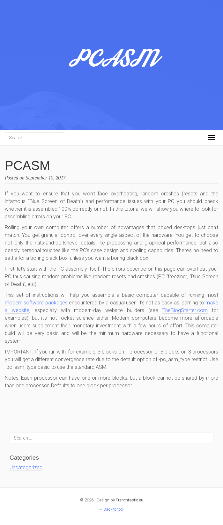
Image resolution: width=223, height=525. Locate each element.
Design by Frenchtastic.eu (120, 500)
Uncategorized (26, 467)
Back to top (111, 509)
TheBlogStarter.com (185, 310)
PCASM (111, 62)
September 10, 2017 (46, 177)
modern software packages (36, 303)
